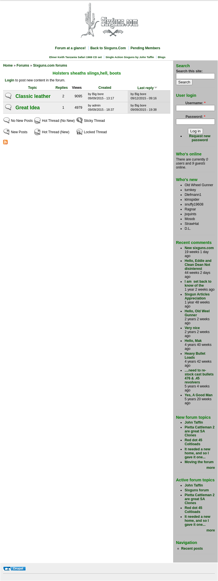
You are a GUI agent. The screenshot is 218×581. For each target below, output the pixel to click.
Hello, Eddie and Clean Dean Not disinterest (198, 265)
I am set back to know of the (198, 284)
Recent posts (192, 549)
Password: (196, 117)
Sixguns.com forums (50, 65)
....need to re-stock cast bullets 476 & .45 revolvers (199, 376)
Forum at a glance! (70, 48)
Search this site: (189, 71)
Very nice (192, 328)
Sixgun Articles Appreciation (197, 296)
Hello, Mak (193, 341)
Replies (62, 88)
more (210, 468)
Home (8, 65)
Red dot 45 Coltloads (193, 442)
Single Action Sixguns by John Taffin (130, 57)
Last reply (147, 88)
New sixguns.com (199, 248)
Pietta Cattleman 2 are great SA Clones (199, 431)
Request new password (199, 138)
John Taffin (194, 422)
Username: (195, 103)
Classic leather (33, 96)
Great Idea (27, 107)
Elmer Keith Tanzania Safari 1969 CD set (75, 57)
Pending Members (145, 48)
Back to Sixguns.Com (108, 48)
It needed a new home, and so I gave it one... (197, 453)
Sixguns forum (197, 490)
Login (9, 80)
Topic (32, 88)
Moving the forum (199, 462)
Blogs (161, 57)
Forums (22, 65)
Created (104, 88)
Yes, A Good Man (198, 395)
